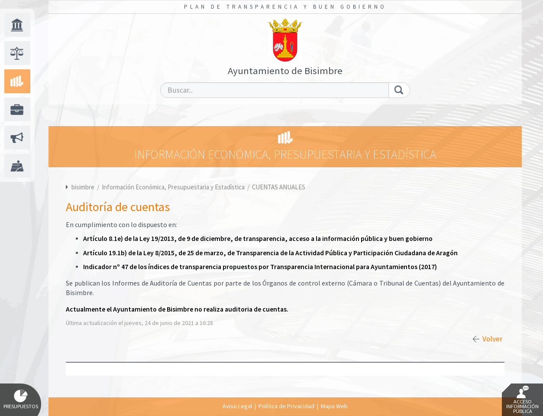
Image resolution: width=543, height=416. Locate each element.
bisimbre (82, 187)
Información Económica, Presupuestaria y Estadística (174, 187)
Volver (492, 339)
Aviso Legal (237, 406)
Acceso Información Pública (522, 400)
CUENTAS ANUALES (278, 187)
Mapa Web (334, 406)
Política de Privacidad (286, 406)
